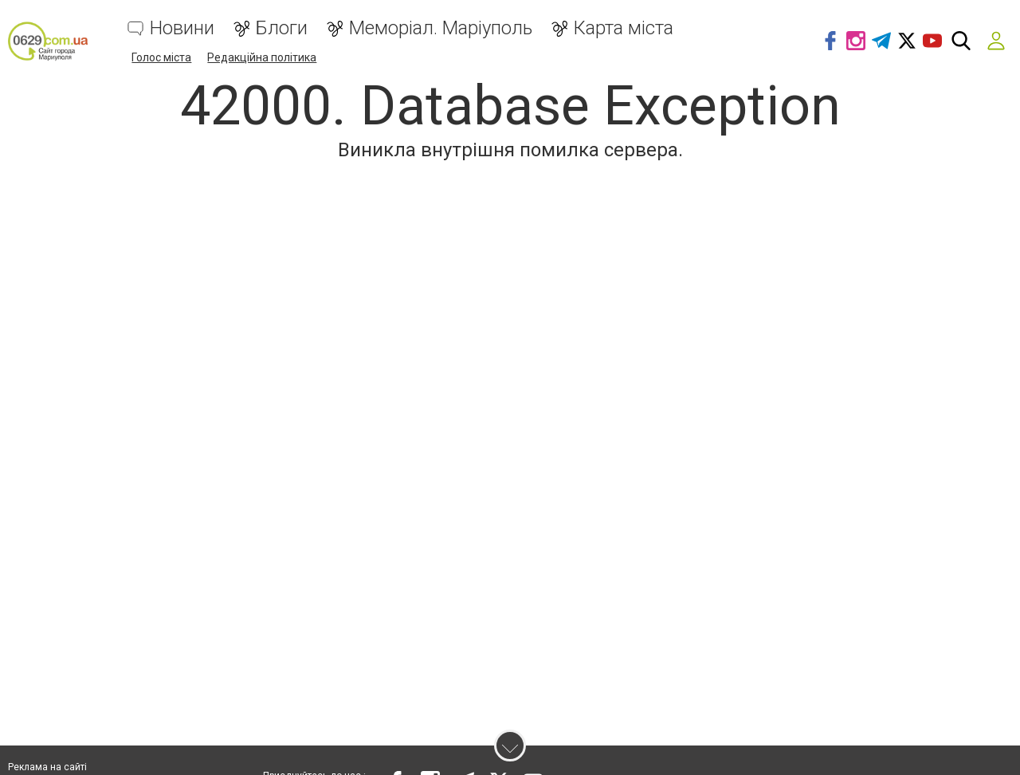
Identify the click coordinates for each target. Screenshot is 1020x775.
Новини (182, 28)
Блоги (282, 28)
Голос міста (161, 57)
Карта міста (623, 28)
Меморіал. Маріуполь (440, 28)
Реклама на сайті (47, 767)
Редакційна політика (261, 57)
